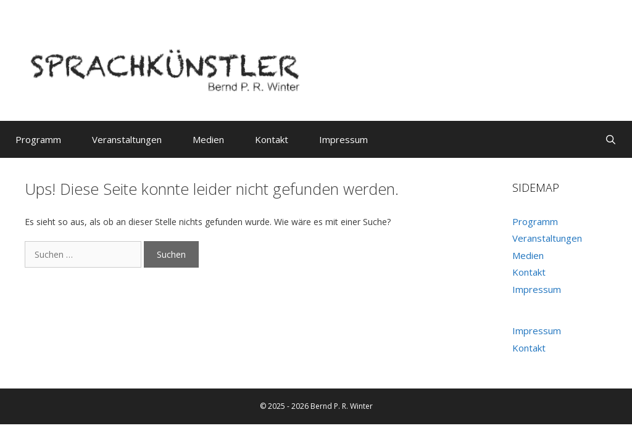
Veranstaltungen (127, 139)
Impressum (343, 139)
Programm (38, 139)
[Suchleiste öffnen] (610, 139)
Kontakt (271, 139)
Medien (208, 139)
